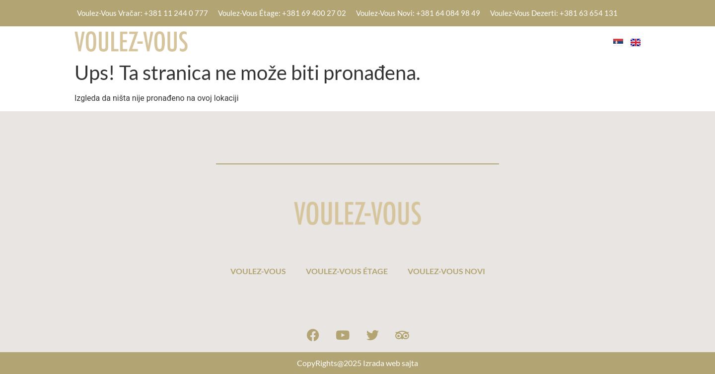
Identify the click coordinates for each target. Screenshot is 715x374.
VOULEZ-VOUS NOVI (549, 41)
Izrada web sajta (390, 363)
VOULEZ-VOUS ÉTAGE (450, 41)
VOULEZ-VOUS (361, 41)
